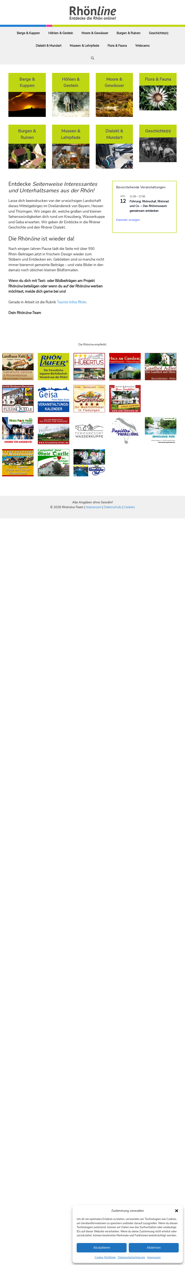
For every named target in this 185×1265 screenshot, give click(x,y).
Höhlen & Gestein (60, 33)
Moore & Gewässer (94, 33)
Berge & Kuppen (28, 33)
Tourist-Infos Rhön (71, 302)
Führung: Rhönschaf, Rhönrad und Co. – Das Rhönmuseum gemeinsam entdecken (149, 206)
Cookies (129, 507)
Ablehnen (154, 1248)
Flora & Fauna (117, 46)
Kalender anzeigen (128, 220)
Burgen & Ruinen (128, 33)
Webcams (142, 46)
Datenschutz (113, 507)
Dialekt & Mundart (48, 46)
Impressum (154, 1257)
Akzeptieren (101, 1248)
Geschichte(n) (158, 33)
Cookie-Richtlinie (105, 1257)
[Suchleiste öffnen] (92, 58)
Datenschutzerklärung (131, 1257)
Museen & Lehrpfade (84, 46)
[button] (177, 1211)
